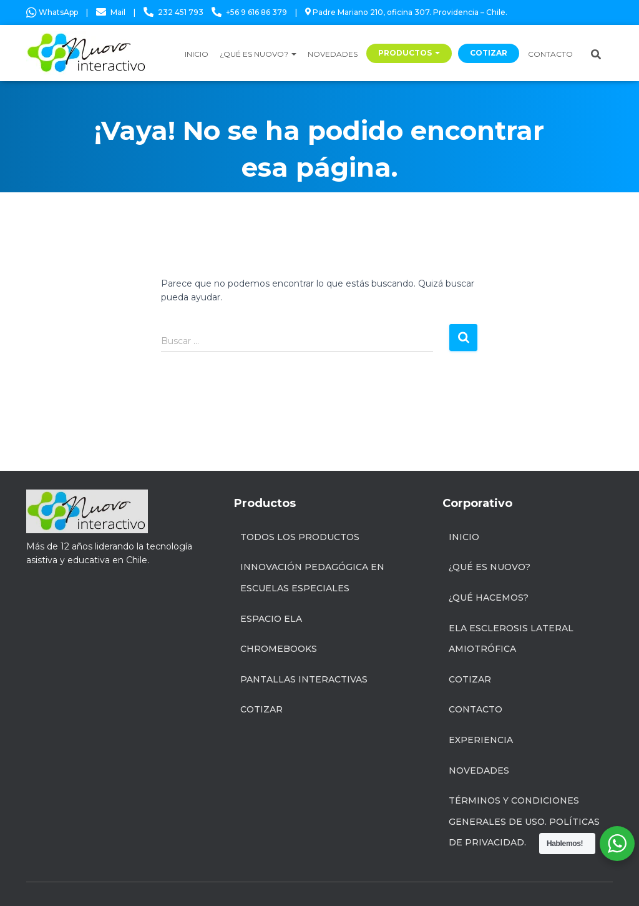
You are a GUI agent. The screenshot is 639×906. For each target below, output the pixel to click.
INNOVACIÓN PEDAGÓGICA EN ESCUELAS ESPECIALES (312, 577)
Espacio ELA (271, 618)
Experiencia (481, 740)
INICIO (196, 54)
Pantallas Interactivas (304, 679)
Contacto (475, 709)
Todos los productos (299, 537)
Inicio (464, 537)
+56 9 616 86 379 (256, 12)
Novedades (479, 770)
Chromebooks (278, 648)
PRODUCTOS (409, 52)
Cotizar (261, 709)
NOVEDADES (333, 54)
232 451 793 (180, 12)
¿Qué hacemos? (489, 597)
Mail (117, 12)
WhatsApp (52, 12)
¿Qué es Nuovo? (489, 567)
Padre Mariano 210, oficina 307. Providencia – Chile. (406, 12)
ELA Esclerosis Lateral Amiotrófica (511, 639)
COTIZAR (488, 52)
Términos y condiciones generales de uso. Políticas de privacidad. (524, 821)
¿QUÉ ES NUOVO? (258, 54)
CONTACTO (550, 54)
